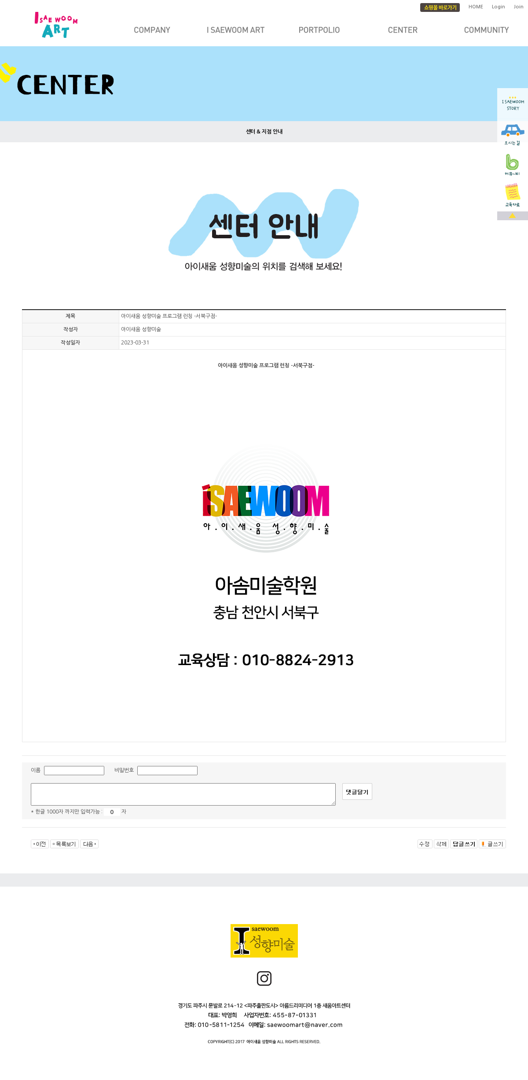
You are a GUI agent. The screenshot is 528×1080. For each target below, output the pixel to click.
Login (498, 6)
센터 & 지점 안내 (264, 131)
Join (519, 6)
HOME (476, 6)
